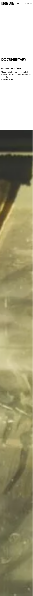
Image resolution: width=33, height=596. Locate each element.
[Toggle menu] (28, 3)
